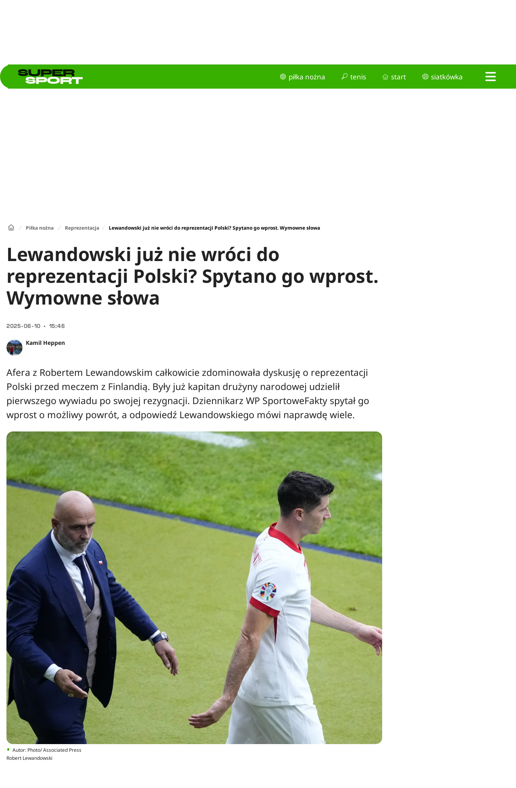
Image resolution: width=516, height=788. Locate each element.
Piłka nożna (40, 227)
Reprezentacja (82, 227)
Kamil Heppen (45, 342)
